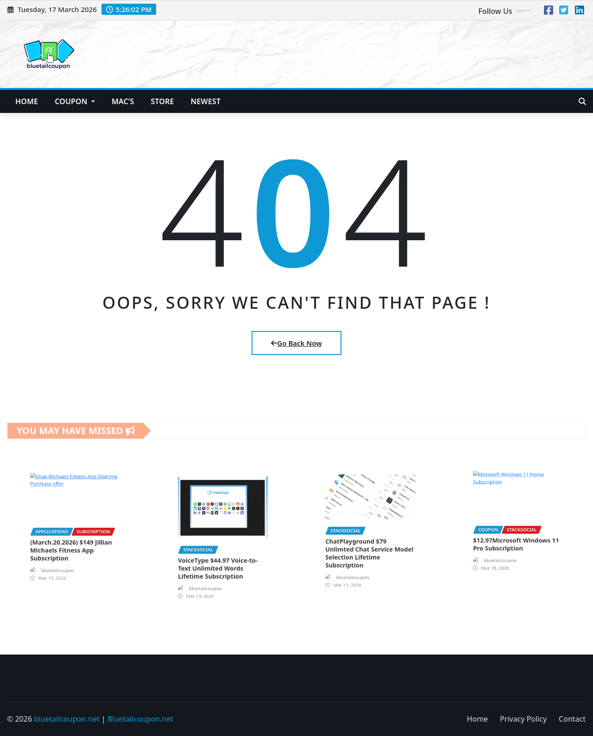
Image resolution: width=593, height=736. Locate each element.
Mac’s (123, 101)
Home (26, 101)
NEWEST (206, 101)
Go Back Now (296, 343)
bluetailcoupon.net (67, 719)
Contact (572, 719)
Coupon (75, 101)
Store (162, 101)
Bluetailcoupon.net (140, 719)
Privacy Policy (523, 719)
